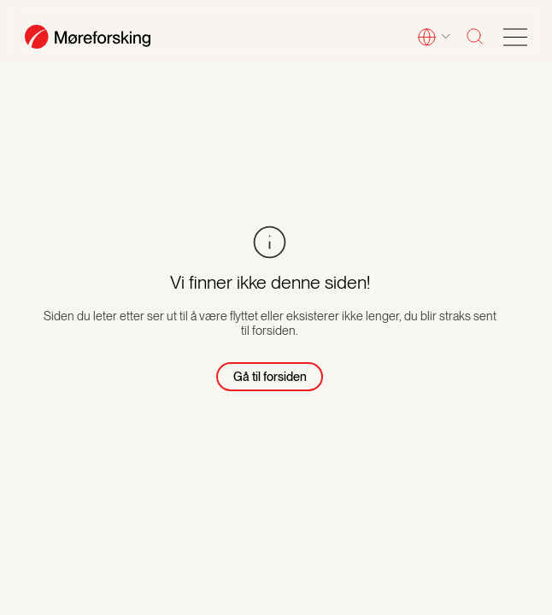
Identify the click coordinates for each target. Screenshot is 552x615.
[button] (434, 38)
